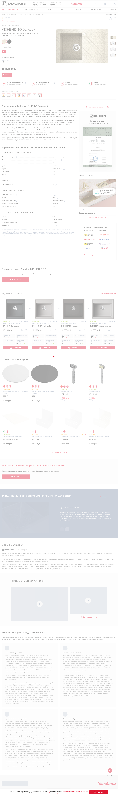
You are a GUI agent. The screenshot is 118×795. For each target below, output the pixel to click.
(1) (85, 432)
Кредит (63, 9)
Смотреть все (106, 495)
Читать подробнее (92, 255)
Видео (71, 788)
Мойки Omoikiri (13, 14)
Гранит (22, 14)
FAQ (70, 785)
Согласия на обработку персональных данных (65, 793)
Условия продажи (39, 785)
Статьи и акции (95, 9)
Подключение (55, 788)
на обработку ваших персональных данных (78, 791)
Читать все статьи (97, 218)
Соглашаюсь (98, 792)
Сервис (49, 9)
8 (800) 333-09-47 (56, 5)
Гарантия (78, 9)
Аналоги (11, 75)
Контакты (112, 9)
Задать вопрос (15, 475)
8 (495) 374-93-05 (39, 5)
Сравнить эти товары (107, 293)
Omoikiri (4, 14)
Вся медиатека (88, 606)
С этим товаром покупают (95, 107)
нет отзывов (9, 18)
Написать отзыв (15, 279)
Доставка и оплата (31, 9)
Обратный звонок (76, 3)
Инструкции (38, 788)
